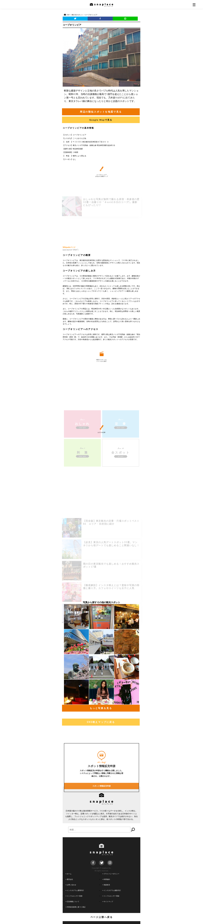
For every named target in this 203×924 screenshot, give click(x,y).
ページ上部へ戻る (101, 917)
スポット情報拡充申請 (101, 819)
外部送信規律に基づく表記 (75, 907)
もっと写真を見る (101, 708)
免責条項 (106, 885)
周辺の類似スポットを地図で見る (101, 111)
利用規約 (106, 879)
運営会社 (69, 879)
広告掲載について (72, 901)
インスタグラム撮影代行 (112, 890)
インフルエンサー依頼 (74, 896)
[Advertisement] (101, 224)
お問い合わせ (71, 885)
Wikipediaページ (69, 247)
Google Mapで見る (100, 120)
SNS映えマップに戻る (101, 722)
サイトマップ (108, 901)
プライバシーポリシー (111, 874)
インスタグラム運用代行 (75, 890)
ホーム (68, 874)
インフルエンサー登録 (111, 896)
